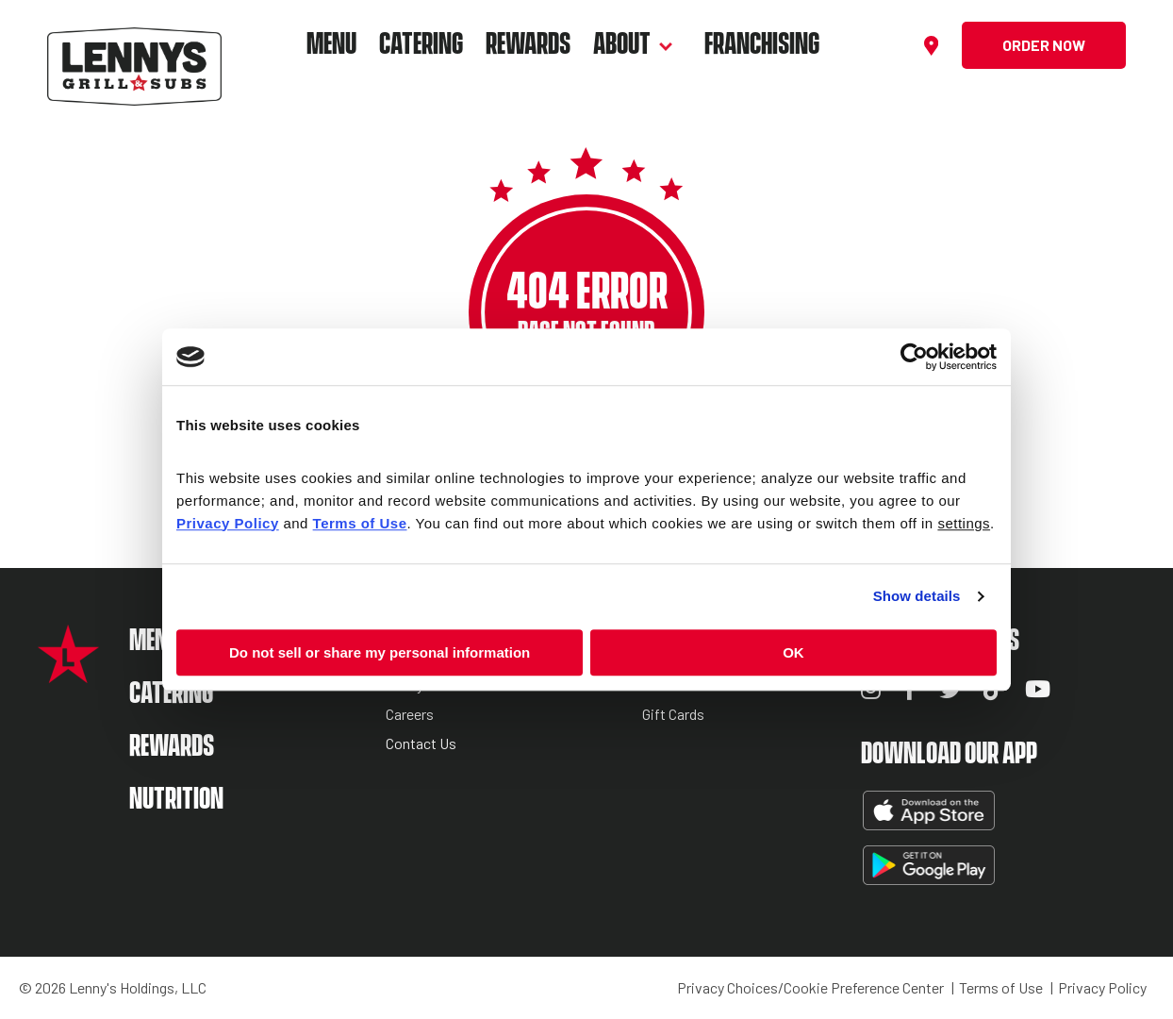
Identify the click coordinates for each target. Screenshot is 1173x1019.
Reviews (669, 685)
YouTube (1037, 688)
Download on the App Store (927, 810)
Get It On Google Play (927, 865)
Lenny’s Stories (434, 685)
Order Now (1043, 45)
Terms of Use (1001, 987)
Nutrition (176, 799)
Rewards (528, 45)
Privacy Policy (1102, 987)
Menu (331, 45)
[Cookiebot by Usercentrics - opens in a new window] (914, 356)
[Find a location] (933, 45)
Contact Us (421, 744)
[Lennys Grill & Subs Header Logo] (134, 43)
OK (793, 652)
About (622, 45)
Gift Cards (673, 715)
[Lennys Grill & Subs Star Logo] (68, 673)
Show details (917, 596)
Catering (421, 45)
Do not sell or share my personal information (379, 652)
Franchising (761, 45)
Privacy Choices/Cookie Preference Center (810, 987)
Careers (410, 715)
